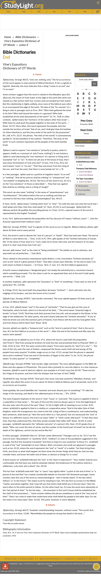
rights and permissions (50, 558)
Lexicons (81, 194)
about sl (81, 558)
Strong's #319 (26, 378)
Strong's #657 (21, 79)
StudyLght (18, 5)
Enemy (86, 133)
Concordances (84, 157)
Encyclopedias (84, 190)
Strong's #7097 (23, 298)
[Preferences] (98, 12)
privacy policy (27, 558)
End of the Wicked (86, 175)
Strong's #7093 (19, 227)
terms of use (10, 558)
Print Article (79, 146)
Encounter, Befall (86, 124)
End (80, 165)
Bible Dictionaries (25, 36)
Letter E (23, 44)
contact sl (69, 558)
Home (7, 36)
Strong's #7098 (23, 363)
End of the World (85, 172)
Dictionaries (83, 186)
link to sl (93, 558)
